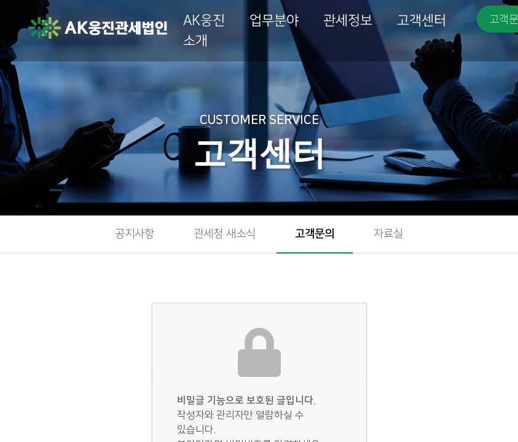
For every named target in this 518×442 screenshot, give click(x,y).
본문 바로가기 (0, 0)
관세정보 (347, 20)
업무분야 (274, 20)
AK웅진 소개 (204, 30)
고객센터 (421, 20)
